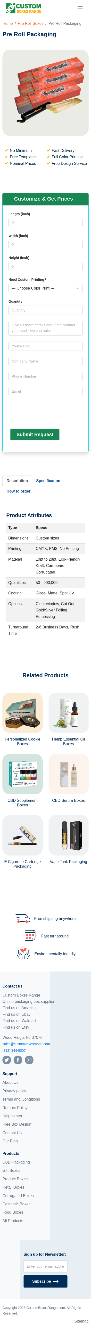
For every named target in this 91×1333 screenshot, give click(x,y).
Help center (12, 1116)
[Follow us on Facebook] (18, 1060)
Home (7, 23)
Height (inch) (18, 258)
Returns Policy (14, 1108)
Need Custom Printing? (27, 280)
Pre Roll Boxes (30, 23)
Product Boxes (15, 1179)
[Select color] (45, 288)
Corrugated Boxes (18, 1196)
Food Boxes (12, 1212)
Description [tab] (17, 481)
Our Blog (10, 1141)
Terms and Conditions (21, 1099)
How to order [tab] (19, 491)
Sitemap (81, 1321)
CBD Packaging (16, 1162)
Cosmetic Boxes (16, 1204)
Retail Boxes (13, 1187)
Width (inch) (18, 236)
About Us (10, 1082)
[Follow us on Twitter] (6, 1060)
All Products (12, 1221)
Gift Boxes (11, 1170)
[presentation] (45, 411)
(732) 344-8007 (14, 1050)
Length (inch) (19, 214)
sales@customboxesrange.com (26, 1044)
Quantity (15, 301)
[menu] (80, 8)
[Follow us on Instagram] (29, 1060)
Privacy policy (14, 1091)
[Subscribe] (45, 1281)
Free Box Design (16, 1124)
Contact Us (12, 1133)
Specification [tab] (48, 481)
